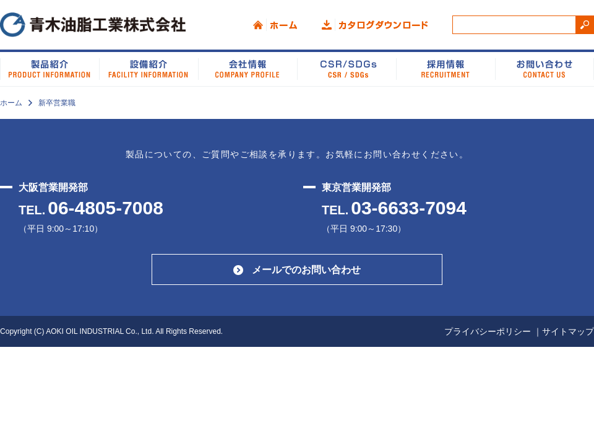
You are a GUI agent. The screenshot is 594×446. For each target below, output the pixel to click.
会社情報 (247, 68)
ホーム (275, 25)
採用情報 (445, 68)
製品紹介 (49, 68)
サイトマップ (568, 331)
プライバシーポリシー (487, 331)
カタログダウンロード (375, 25)
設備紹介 (148, 68)
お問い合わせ (544, 68)
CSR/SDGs (346, 68)
